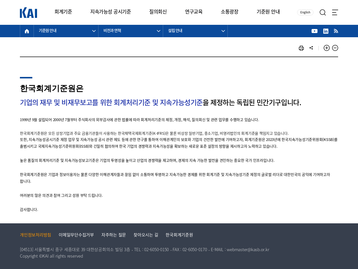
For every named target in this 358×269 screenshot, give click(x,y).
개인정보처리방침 (35, 235)
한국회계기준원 (179, 235)
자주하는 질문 (113, 235)
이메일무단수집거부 (76, 235)
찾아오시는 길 (146, 235)
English (305, 12)
